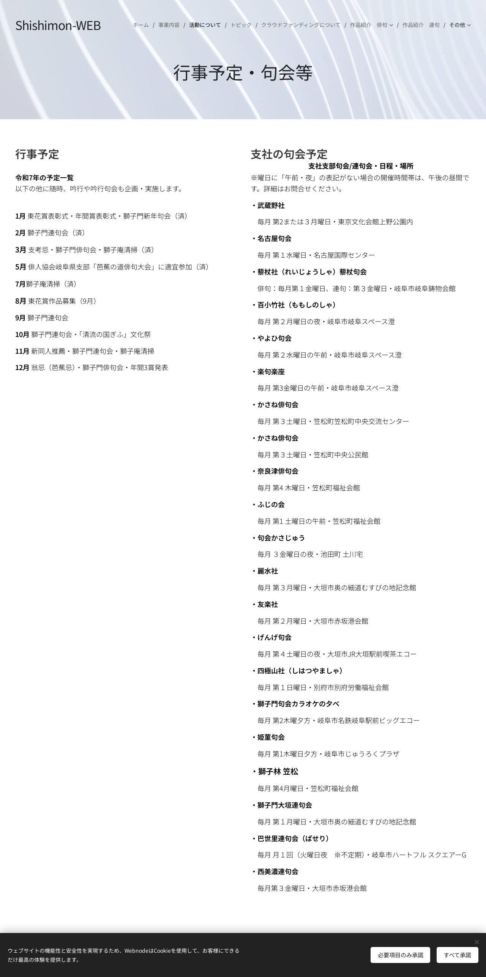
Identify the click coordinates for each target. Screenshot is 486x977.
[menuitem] (143, 24)
